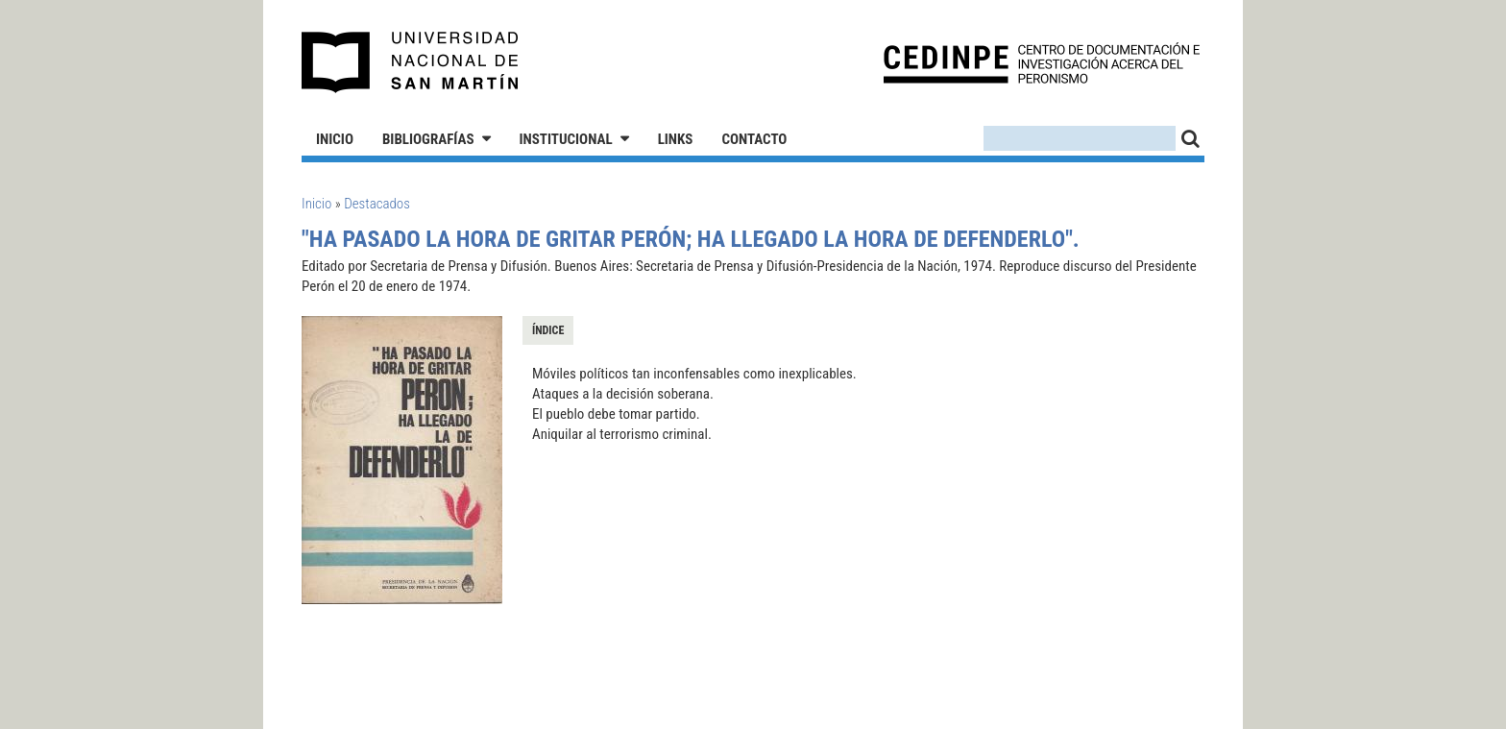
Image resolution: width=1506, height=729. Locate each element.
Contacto (754, 139)
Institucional (566, 139)
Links (675, 139)
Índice (548, 330)
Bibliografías (428, 139)
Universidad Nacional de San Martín (411, 62)
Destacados (377, 203)
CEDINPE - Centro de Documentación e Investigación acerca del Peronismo (1042, 63)
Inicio (334, 139)
